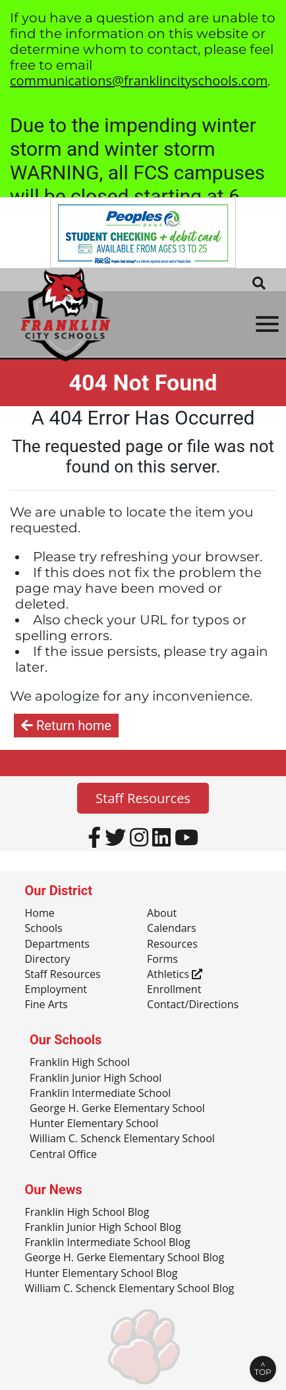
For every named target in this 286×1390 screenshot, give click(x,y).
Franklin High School (80, 1062)
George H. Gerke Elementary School (117, 1108)
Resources (172, 944)
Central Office (63, 1154)
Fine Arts (46, 1004)
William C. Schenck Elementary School (122, 1139)
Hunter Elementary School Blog (101, 1273)
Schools (44, 928)
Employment (56, 989)
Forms (162, 959)
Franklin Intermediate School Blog (107, 1242)
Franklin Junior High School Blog (103, 1227)
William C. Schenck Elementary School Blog (130, 1288)
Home (40, 913)
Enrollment (174, 989)
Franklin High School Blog (87, 1212)
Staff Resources (143, 798)
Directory (48, 959)
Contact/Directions (193, 1004)
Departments (57, 944)
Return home (66, 725)
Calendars (171, 928)
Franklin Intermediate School (100, 1093)
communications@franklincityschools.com (139, 80)
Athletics (174, 974)
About (162, 913)
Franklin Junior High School (95, 1078)
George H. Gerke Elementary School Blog (125, 1257)
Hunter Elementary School (94, 1123)
